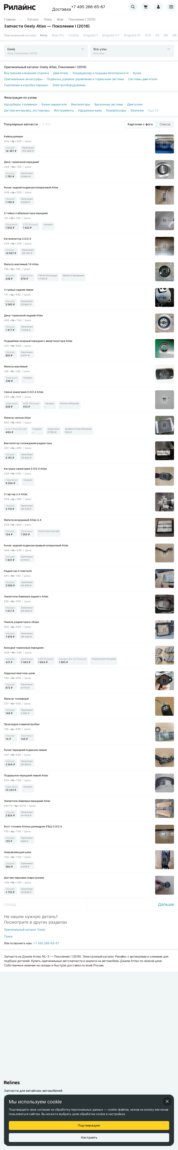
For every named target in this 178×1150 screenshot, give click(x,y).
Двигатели (134, 104)
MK (166, 35)
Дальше (166, 904)
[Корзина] (145, 6)
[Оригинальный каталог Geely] (24, 930)
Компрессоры (116, 110)
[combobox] (132, 6)
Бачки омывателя (54, 104)
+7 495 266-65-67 (88, 6)
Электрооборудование (68, 85)
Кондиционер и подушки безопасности (100, 73)
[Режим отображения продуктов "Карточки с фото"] (140, 124)
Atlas (44, 35)
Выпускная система (108, 104)
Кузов (137, 73)
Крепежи (137, 110)
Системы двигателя (142, 79)
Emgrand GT (111, 35)
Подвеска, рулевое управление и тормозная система (85, 79)
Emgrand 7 (90, 35)
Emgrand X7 (132, 35)
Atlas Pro (58, 35)
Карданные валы (90, 110)
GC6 (148, 35)
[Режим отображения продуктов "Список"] (165, 124)
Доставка (61, 9)
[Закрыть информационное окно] (167, 1101)
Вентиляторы (80, 104)
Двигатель (60, 73)
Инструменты (64, 110)
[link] (48, 19)
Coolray (73, 35)
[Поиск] (24, 937)
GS (157, 35)
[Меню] (171, 6)
